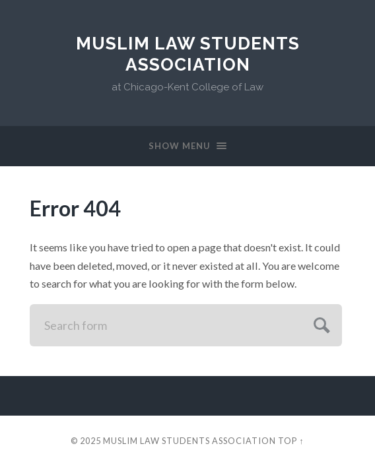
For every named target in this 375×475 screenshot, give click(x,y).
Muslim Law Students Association (188, 54)
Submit (320, 323)
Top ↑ (291, 440)
